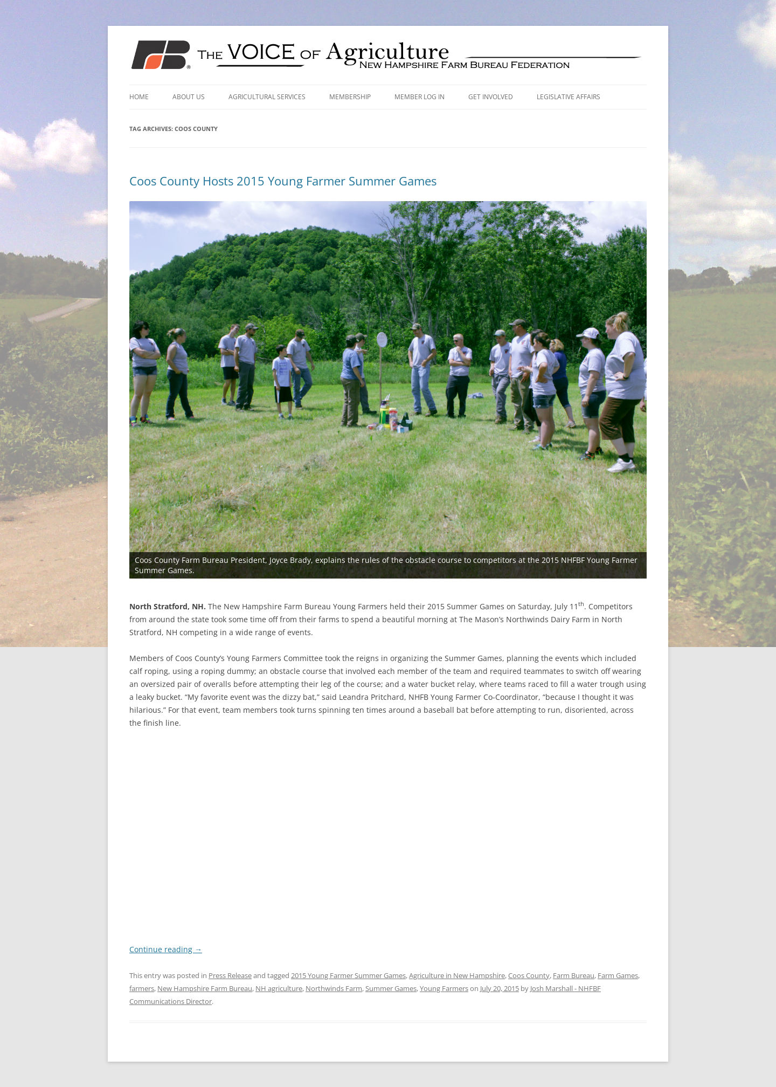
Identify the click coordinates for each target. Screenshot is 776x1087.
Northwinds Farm (334, 988)
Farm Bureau (573, 975)
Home (139, 96)
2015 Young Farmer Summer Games (348, 975)
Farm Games (618, 975)
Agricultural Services (267, 96)
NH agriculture (278, 988)
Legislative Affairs (568, 96)
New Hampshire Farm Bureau (204, 988)
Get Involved (490, 96)
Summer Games (391, 988)
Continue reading (165, 949)
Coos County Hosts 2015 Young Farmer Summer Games (282, 181)
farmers (141, 988)
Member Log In (419, 96)
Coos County (529, 975)
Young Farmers (444, 988)
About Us (188, 96)
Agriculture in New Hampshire (457, 975)
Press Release (230, 975)
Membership (350, 96)
